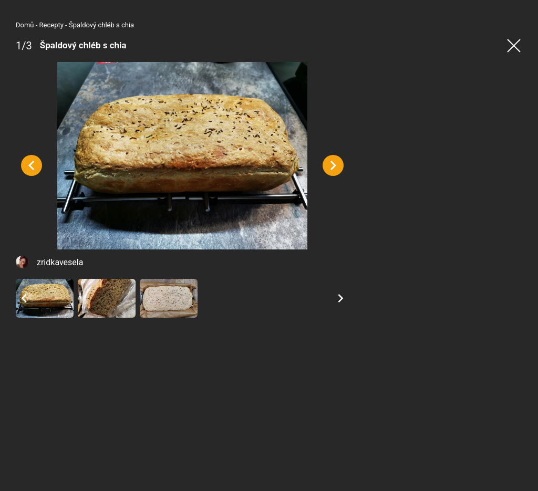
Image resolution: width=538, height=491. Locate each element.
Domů (25, 25)
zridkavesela (60, 262)
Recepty (51, 25)
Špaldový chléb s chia (101, 25)
